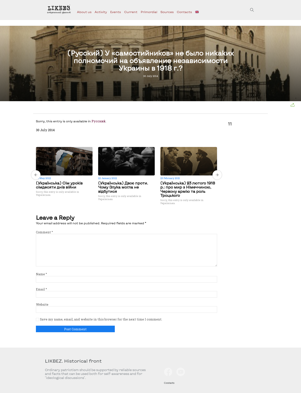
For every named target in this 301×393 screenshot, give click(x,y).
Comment (44, 232)
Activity (101, 12)
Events (115, 12)
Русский (98, 121)
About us (84, 12)
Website (42, 304)
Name (41, 274)
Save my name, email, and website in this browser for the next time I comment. (101, 319)
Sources (167, 12)
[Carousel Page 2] (128, 146)
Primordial (149, 12)
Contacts (184, 12)
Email (41, 289)
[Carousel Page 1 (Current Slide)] (125, 146)
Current (130, 12)
